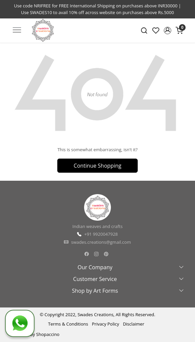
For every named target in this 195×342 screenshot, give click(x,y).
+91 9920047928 (101, 234)
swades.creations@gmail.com (101, 242)
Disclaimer (133, 324)
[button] (167, 30)
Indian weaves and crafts (97, 226)
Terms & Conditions (68, 324)
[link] (144, 30)
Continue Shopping (97, 165)
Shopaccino (48, 334)
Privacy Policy (105, 324)
